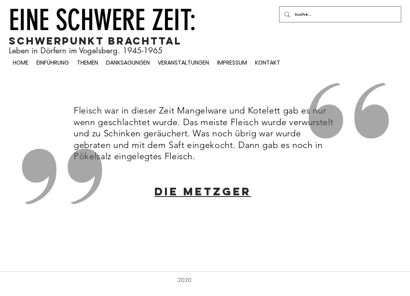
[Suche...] (339, 14)
